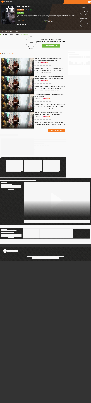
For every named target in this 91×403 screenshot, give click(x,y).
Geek (34, 1)
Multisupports (20, 9)
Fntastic (49, 20)
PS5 (28, 9)
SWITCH (72, 1)
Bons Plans (59, 1)
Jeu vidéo (43, 62)
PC (65, 1)
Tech (27, 1)
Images (16, 31)
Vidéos (11, 31)
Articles (7, 31)
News (2, 31)
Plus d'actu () (56, 130)
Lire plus (73, 19)
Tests (50, 1)
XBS (69, 1)
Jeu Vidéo (19, 1)
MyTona (22, 20)
